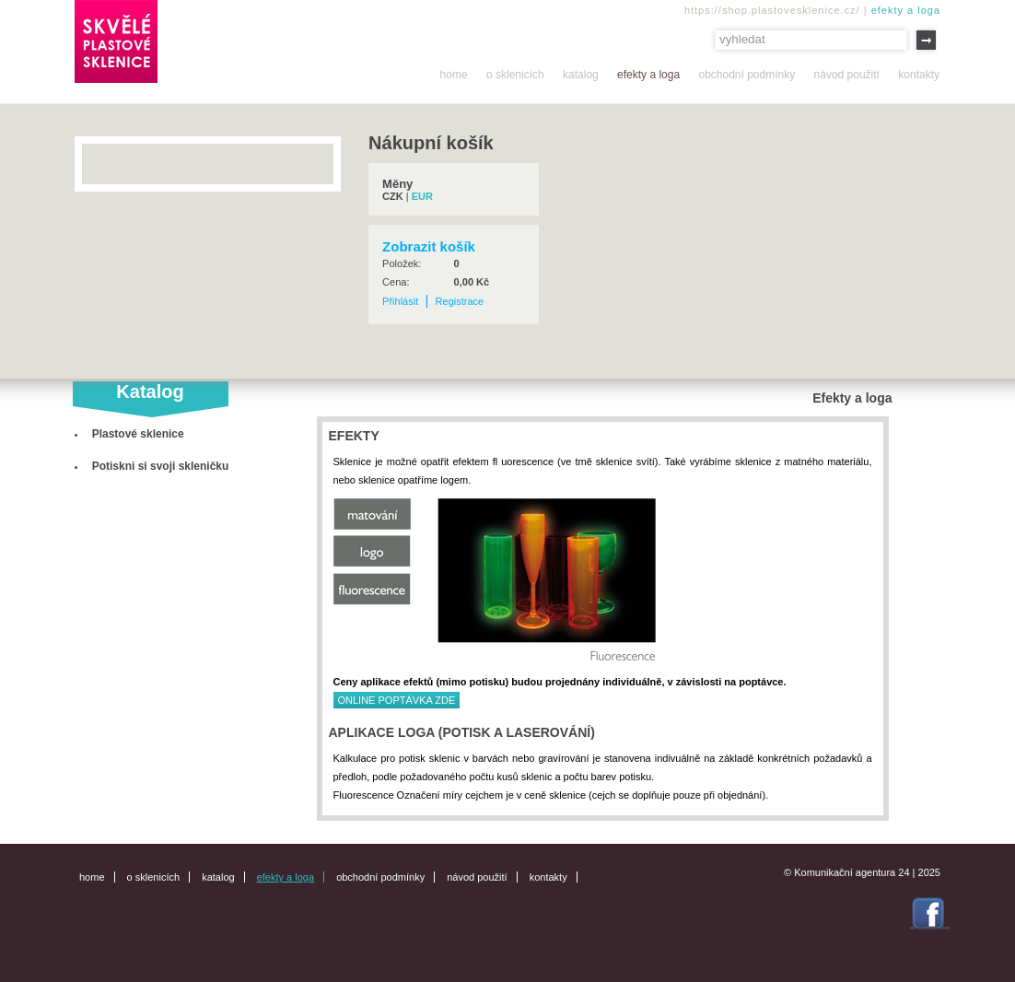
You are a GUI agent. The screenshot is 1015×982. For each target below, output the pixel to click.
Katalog (581, 74)
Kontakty (918, 74)
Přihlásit (400, 301)
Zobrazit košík (428, 246)
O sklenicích (515, 74)
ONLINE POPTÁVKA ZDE (397, 700)
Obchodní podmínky (746, 74)
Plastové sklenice (138, 433)
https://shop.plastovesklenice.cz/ (772, 10)
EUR (422, 196)
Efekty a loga (648, 74)
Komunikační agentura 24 (851, 872)
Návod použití (847, 74)
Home (454, 74)
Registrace (460, 301)
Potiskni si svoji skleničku (160, 466)
